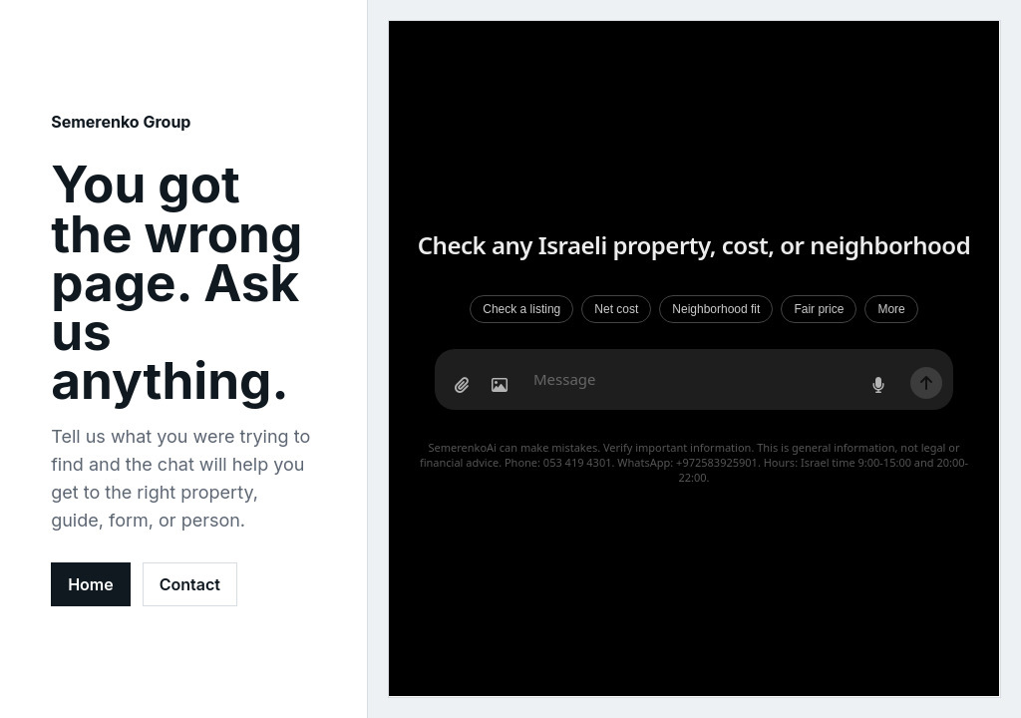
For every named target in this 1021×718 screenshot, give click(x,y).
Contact (190, 584)
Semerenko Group (120, 122)
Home (91, 584)
